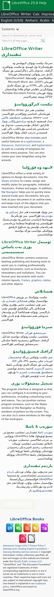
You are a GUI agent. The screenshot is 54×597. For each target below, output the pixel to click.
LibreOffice (10, 13)
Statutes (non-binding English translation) (25, 548)
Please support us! (17, 503)
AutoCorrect (22, 145)
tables (46, 280)
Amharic (31, 20)
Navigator (12, 192)
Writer (26, 13)
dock (15, 415)
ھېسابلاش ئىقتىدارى (17, 301)
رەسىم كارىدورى (43, 368)
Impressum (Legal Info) (15, 545)
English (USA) (12, 20)
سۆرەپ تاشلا (45, 432)
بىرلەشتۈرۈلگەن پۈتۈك (13, 121)
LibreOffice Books (27, 518)
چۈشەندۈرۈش (45, 490)
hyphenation (44, 145)
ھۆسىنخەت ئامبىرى (29, 372)
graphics (36, 280)
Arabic (45, 20)
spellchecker (33, 141)
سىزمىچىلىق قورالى (35, 333)
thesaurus (7, 145)
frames (25, 280)
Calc (36, 13)
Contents (8, 29)
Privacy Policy (36, 545)
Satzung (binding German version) (20, 551)
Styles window (10, 181)
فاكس (4, 117)
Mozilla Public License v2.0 (28, 561)
